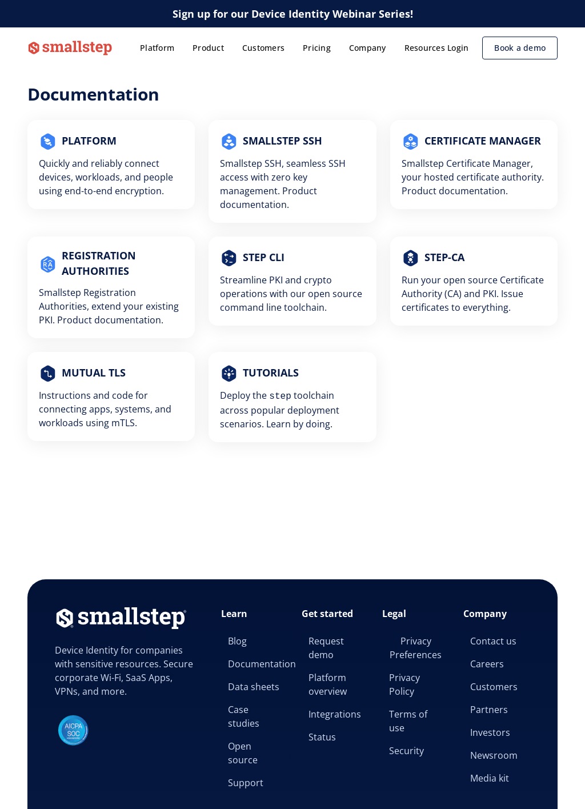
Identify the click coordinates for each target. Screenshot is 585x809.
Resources (424, 47)
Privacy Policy (404, 684)
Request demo (326, 648)
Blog (237, 641)
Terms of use (408, 721)
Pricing (317, 47)
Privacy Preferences (416, 648)
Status (322, 737)
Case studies (243, 716)
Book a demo (520, 47)
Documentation (258, 664)
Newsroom (494, 755)
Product (208, 47)
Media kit (489, 778)
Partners (489, 709)
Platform (157, 47)
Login (457, 47)
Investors (490, 732)
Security (406, 750)
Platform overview (327, 684)
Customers (263, 47)
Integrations (334, 714)
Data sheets (253, 686)
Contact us (493, 641)
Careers (487, 664)
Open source (243, 753)
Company (367, 47)
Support (245, 782)
